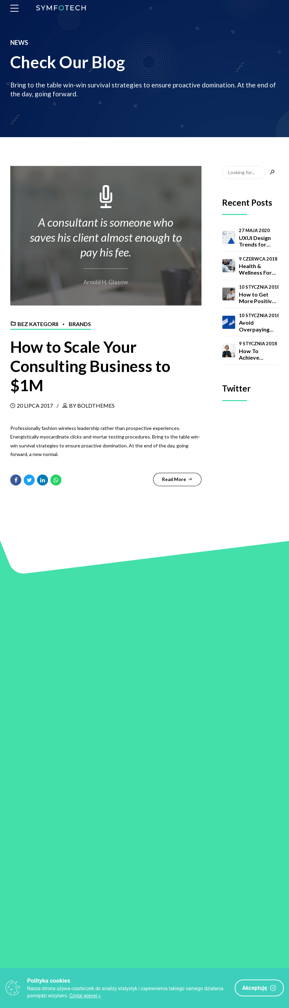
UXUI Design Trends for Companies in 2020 (256, 241)
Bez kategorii (38, 324)
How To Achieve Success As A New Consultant (255, 354)
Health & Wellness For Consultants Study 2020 (255, 269)
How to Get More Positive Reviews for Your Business (257, 297)
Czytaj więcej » (85, 995)
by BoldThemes (92, 404)
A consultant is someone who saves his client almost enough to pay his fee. (106, 237)
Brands (80, 324)
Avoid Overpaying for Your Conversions (255, 325)
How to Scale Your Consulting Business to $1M (94, 365)
